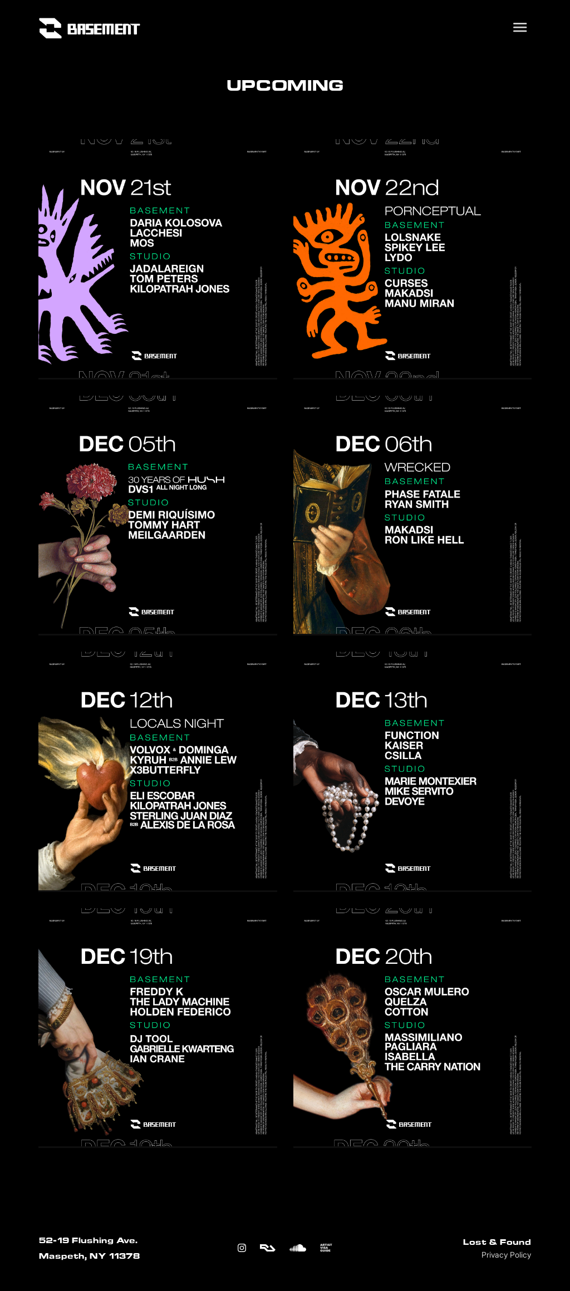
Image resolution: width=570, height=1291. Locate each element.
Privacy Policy (506, 1255)
